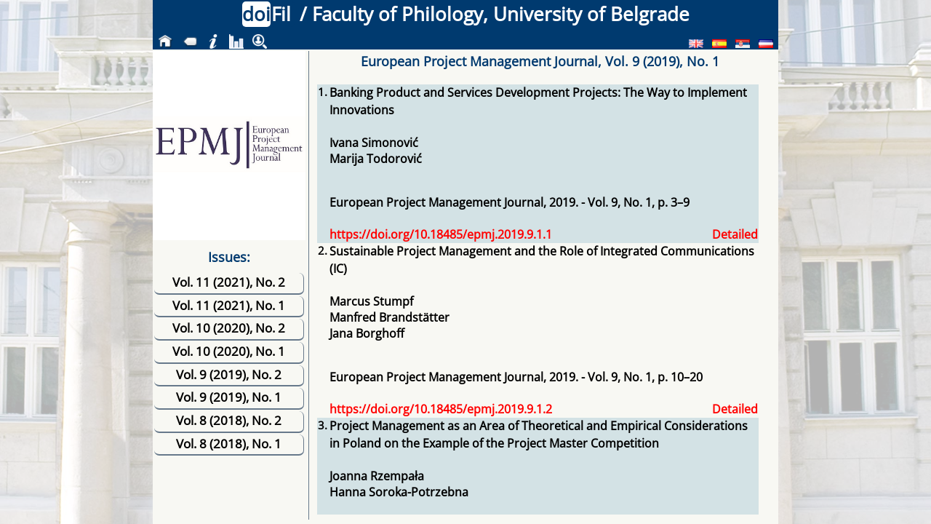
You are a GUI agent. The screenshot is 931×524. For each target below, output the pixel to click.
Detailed (735, 234)
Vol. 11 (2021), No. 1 (228, 305)
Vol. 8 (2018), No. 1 (228, 443)
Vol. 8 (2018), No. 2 (228, 420)
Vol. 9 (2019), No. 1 (228, 397)
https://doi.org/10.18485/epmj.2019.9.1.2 (440, 409)
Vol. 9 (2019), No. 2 (228, 374)
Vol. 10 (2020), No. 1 (228, 351)
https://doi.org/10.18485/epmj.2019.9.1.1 (440, 234)
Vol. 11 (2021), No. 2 (228, 282)
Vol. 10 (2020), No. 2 (228, 327)
